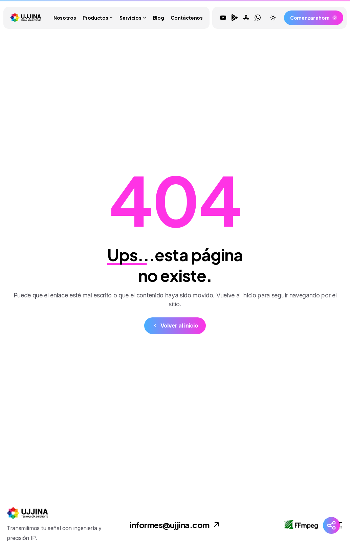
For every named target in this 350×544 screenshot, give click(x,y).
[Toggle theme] (273, 18)
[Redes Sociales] (331, 525)
